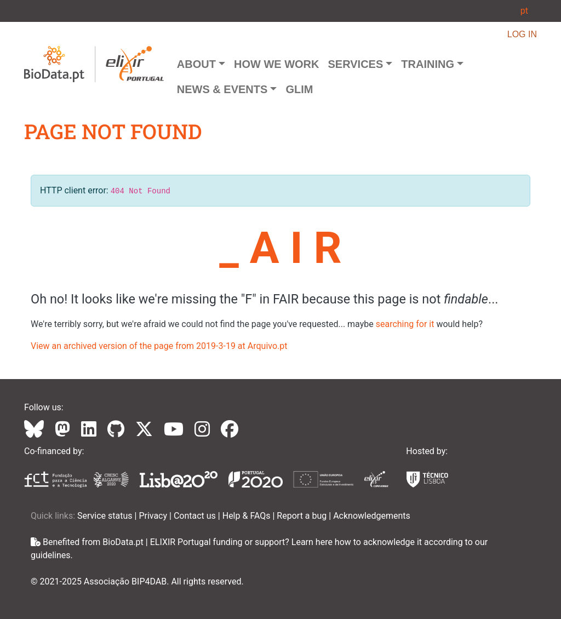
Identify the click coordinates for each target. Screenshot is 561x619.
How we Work (276, 64)
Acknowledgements (371, 516)
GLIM (299, 89)
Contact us (196, 516)
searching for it (405, 324)
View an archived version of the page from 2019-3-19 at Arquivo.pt (159, 346)
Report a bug (303, 516)
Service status (106, 516)
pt (524, 10)
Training (427, 64)
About (196, 64)
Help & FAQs (247, 516)
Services (355, 64)
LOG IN (522, 34)
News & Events (222, 89)
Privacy (154, 516)
